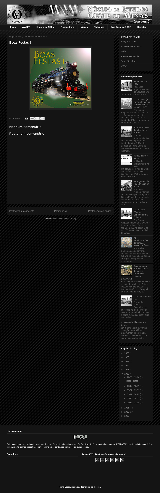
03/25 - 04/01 (133, 398)
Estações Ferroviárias (131, 46)
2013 (127, 369)
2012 (127, 374)
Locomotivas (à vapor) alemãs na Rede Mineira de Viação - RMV (142, 103)
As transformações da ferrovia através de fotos (141, 242)
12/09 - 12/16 (133, 377)
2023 (127, 357)
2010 (127, 412)
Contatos (141, 27)
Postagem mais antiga (99, 211)
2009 (127, 416)
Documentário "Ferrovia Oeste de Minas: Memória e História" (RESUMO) (134, 272)
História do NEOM (45, 27)
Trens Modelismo (129, 61)
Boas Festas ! (132, 381)
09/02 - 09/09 (133, 390)
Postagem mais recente (21, 211)
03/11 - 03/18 (133, 402)
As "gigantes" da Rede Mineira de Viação (141, 184)
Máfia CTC (126, 51)
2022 (127, 361)
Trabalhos (99, 27)
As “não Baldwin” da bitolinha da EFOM (142, 130)
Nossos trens (67, 27)
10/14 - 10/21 (133, 386)
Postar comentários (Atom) (64, 219)
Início (13, 27)
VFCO (124, 66)
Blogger (97, 487)
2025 (127, 353)
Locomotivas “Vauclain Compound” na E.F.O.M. (141, 213)
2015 (127, 365)
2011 (127, 408)
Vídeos (84, 27)
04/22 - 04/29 (133, 394)
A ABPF (26, 27)
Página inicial (61, 211)
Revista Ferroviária (130, 56)
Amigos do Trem (129, 41)
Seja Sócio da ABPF (121, 27)
